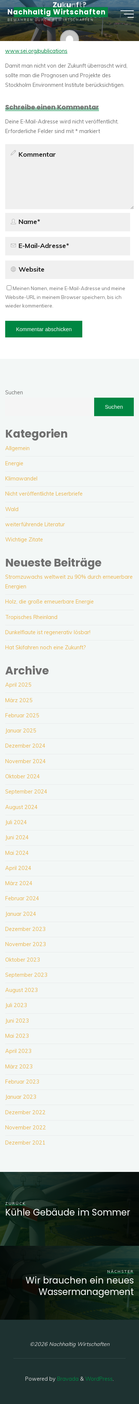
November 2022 (25, 1127)
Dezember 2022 (25, 1112)
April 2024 (18, 868)
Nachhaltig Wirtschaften (56, 12)
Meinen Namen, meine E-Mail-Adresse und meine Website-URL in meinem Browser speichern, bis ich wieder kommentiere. (65, 297)
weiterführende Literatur (35, 524)
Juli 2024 (16, 822)
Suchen (14, 392)
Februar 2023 (22, 1081)
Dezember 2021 (25, 1142)
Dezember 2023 (25, 929)
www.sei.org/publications (36, 51)
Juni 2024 (17, 837)
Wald (12, 509)
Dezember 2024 (25, 745)
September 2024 (26, 791)
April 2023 (18, 1051)
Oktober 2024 (22, 776)
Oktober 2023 (22, 959)
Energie (14, 463)
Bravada (67, 1379)
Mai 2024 (17, 853)
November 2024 (25, 761)
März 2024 (19, 883)
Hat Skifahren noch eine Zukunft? (45, 647)
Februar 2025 (22, 715)
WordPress (99, 1379)
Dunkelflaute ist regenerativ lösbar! (47, 632)
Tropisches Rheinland (31, 617)
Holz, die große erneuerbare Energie (49, 601)
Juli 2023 (16, 1005)
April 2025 (18, 684)
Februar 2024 (22, 898)
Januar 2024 (20, 914)
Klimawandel (21, 478)
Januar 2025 (20, 730)
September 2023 (26, 975)
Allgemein (17, 448)
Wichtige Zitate (24, 539)
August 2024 (21, 807)
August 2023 (21, 990)
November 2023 (25, 944)
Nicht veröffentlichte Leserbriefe (44, 493)
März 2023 (19, 1066)
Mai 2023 (17, 1036)
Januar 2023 (20, 1097)
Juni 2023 (17, 1020)
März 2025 (19, 700)
